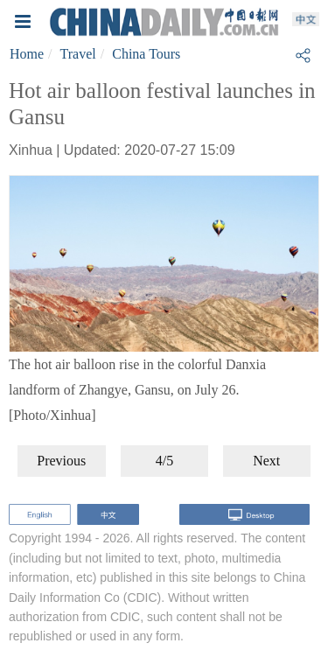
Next (266, 460)
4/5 (164, 460)
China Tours (146, 53)
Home (27, 53)
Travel (78, 53)
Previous (61, 460)
